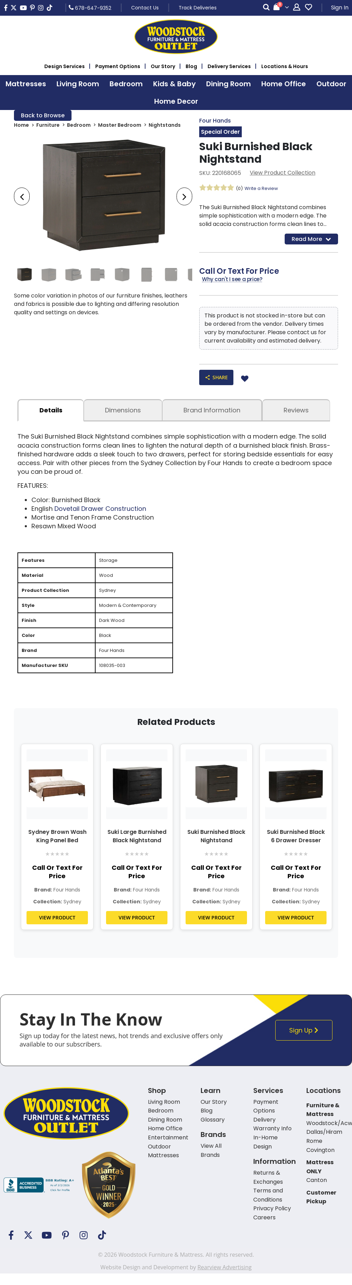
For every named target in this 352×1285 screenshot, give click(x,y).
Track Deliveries (198, 7)
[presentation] (22, 198)
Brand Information (212, 413)
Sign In (340, 7)
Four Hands (215, 121)
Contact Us (145, 7)
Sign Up (305, 1042)
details (50, 413)
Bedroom (79, 126)
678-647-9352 (90, 8)
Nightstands (165, 126)
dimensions (123, 413)
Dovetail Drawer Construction (100, 511)
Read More (311, 240)
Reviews (296, 413)
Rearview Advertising (224, 1279)
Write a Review (263, 189)
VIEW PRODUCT (57, 929)
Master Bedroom (119, 126)
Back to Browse (43, 116)
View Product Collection (282, 174)
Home (21, 126)
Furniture (48, 126)
